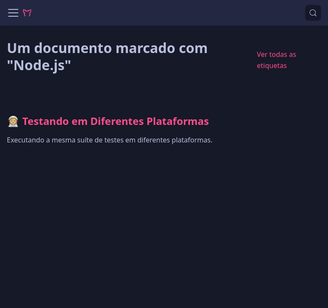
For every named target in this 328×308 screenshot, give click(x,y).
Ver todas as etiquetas (276, 60)
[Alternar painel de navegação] (13, 12)
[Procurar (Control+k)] (313, 13)
